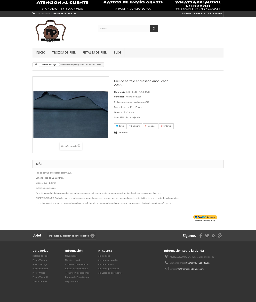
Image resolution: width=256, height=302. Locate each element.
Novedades (70, 256)
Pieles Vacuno (39, 260)
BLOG (117, 52)
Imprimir (123, 132)
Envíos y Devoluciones (76, 268)
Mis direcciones (106, 264)
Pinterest (166, 126)
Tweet (120, 126)
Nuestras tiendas (73, 260)
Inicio (40, 52)
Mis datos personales (108, 268)
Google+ (150, 126)
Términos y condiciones (77, 273)
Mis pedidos (104, 256)
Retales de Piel (94, 52)
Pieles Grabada (40, 268)
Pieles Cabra (38, 273)
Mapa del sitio (72, 281)
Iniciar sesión (215, 13)
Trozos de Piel (64, 52)
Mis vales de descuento (109, 273)
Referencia (119, 92)
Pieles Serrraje (39, 264)
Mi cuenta (105, 251)
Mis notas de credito (108, 260)
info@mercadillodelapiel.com (190, 269)
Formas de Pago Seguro (77, 277)
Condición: (119, 96)
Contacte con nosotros (193, 13)
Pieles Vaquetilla (40, 277)
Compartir (134, 126)
